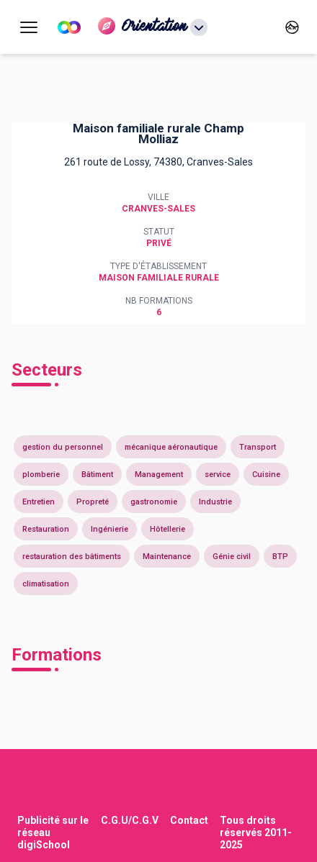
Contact (189, 820)
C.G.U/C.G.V (129, 820)
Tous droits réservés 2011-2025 (256, 832)
